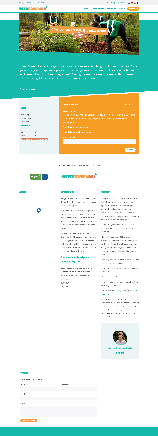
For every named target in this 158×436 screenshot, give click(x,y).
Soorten (122, 8)
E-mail (22, 394)
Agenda (87, 8)
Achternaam (65, 384)
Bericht (22, 404)
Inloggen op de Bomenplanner (31, 2)
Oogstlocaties (98, 8)
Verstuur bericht (28, 421)
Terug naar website (117, 2)
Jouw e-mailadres (71, 137)
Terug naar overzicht (27, 89)
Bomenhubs (111, 8)
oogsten (121, 291)
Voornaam (24, 384)
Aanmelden (133, 8)
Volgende (130, 150)
